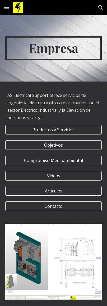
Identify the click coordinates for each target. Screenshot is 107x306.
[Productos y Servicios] (53, 130)
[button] (6, 7)
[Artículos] (53, 191)
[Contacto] (53, 206)
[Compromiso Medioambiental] (53, 160)
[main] (53, 48)
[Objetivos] (53, 145)
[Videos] (53, 176)
